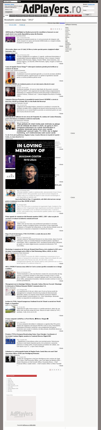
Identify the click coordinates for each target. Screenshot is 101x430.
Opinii (66, 35)
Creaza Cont (68, 48)
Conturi (67, 29)
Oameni (7, 138)
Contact (67, 42)
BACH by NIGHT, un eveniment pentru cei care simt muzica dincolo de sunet (29, 84)
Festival (12, 53)
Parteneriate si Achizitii (21, 35)
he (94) (9, 378)
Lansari (11, 70)
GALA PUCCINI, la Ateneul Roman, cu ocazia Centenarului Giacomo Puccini (30, 152)
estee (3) (10, 380)
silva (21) (10, 391)
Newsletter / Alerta (9, 4)
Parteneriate (13, 85)
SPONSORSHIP (9, 154)
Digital (16, 53)
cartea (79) (10, 381)
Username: (85, 6)
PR (6, 171)
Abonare (67, 45)
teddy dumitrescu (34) (13, 385)
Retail (15, 120)
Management (16, 252)
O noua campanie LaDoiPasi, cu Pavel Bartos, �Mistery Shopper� (26, 319)
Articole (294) (12, 25)
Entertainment (14, 103)
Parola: (85, 10)
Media (66, 31)
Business (7, 35)
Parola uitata (68, 49)
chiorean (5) (11, 383)
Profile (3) (22, 25)
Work (66, 40)
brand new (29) (11, 384)
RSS (66, 41)
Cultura (12, 235)
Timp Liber (19, 85)
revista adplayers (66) (13, 388)
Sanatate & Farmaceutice (19, 70)
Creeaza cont (91, 4)
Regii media (12, 35)
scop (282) (10, 387)
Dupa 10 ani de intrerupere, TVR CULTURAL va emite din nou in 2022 (28, 234)
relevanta (62, 23)
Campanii (7, 70)
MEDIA (7, 120)
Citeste (61, 46)
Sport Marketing (14, 305)
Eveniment (7, 53)
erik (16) (10, 389)
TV (9, 235)
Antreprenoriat (20, 120)
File (66, 38)
